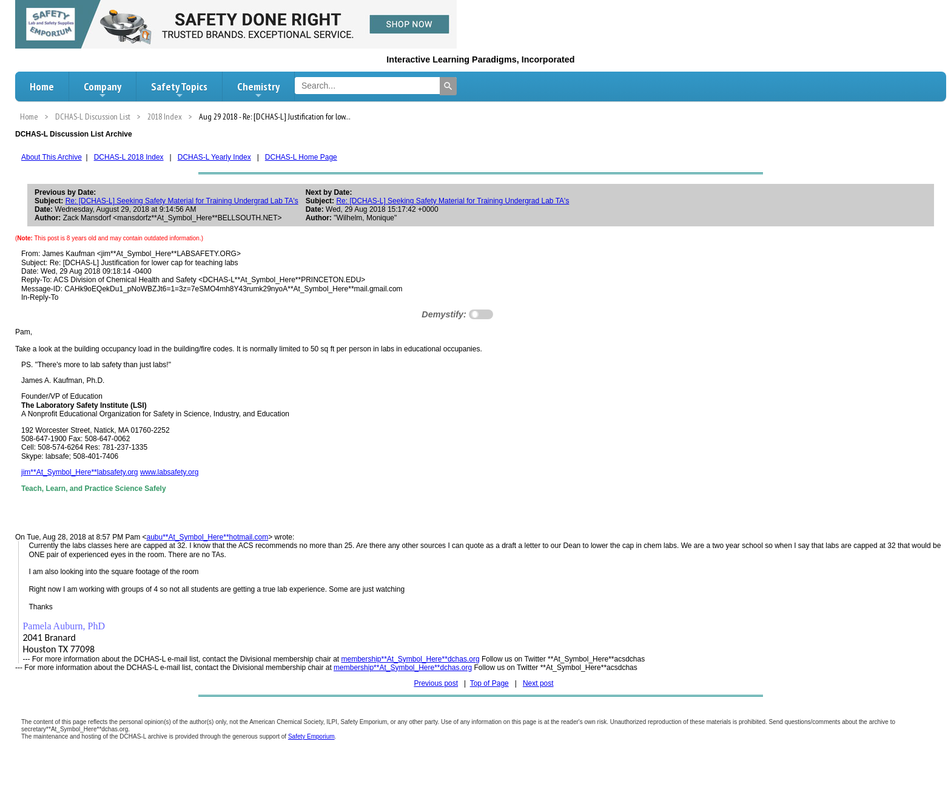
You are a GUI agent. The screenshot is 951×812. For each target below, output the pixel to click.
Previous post (436, 683)
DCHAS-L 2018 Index (129, 157)
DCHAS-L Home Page (301, 157)
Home (42, 86)
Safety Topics (179, 90)
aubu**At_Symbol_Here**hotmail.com (207, 537)
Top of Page (489, 683)
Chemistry (258, 90)
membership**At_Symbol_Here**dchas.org (410, 659)
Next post (538, 683)
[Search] (448, 86)
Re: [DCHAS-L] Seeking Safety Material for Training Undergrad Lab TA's (182, 201)
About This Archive (51, 157)
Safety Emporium (311, 736)
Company (102, 90)
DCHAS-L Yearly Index (214, 157)
